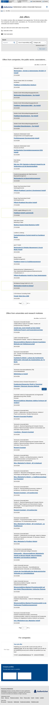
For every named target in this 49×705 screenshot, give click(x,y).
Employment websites (25, 701)
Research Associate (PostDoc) (23, 416)
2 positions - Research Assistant (24, 432)
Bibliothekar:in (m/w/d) (21, 374)
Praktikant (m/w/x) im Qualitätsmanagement (27, 261)
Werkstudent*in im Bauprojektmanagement (27, 178)
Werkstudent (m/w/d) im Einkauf (23, 285)
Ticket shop (10, 701)
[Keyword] (9, 42)
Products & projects (14, 697)
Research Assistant (20, 447)
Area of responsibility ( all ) (25, 42)
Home (2, 697)
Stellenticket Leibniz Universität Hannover (27, 7)
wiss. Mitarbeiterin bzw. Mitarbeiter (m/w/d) (27, 620)
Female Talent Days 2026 (21, 296)
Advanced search (41, 45)
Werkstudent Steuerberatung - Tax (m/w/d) (27, 95)
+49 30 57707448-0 (39, 655)
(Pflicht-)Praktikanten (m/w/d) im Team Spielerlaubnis (30, 275)
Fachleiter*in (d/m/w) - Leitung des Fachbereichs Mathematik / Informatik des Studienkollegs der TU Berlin (29, 360)
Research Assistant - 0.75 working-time (26, 492)
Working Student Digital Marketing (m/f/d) (26, 225)
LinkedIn (42, 697)
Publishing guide (35, 701)
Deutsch (46, 1)
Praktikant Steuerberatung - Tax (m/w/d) (26, 116)
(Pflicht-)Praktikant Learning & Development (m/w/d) (30, 190)
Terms (21, 697)
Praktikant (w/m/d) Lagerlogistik (23, 213)
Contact (37, 697)
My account (3, 701)
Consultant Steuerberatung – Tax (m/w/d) (26, 126)
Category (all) (37, 42)
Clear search (42, 49)
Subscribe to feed (6, 31)
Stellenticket (4, 690)
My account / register (11, 1)
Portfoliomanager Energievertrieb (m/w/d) (26, 138)
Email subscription (7, 34)
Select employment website (22, 1)
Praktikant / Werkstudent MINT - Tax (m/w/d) (27, 105)
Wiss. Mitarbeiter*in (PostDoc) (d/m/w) (25, 541)
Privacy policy (27, 697)
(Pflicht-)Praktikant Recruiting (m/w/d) (25, 202)
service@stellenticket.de (24, 655)
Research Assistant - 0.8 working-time (25, 510)
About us (7, 697)
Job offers (8, 10)
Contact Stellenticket (36, 1)
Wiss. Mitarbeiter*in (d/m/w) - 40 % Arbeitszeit (28, 463)
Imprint (32, 697)
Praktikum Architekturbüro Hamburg (25, 85)
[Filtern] (14, 42)
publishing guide (18, 648)
